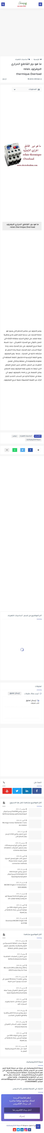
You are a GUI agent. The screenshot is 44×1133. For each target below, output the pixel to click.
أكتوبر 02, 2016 (20, 820)
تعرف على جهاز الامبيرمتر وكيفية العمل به (16, 1050)
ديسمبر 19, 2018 (20, 977)
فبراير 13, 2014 (20, 894)
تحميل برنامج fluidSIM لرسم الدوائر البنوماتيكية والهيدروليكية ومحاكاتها (14, 813)
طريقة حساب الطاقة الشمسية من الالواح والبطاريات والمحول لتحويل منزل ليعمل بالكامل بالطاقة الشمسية (15, 946)
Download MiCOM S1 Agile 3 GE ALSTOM (16, 922)
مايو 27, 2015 (21, 831)
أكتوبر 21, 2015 (20, 999)
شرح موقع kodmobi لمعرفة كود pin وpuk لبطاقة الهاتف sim (16, 898)
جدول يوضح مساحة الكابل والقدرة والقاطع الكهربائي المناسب (15, 1014)
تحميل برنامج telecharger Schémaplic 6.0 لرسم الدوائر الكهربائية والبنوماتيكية (17, 874)
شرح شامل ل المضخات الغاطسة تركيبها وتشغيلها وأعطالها (15, 958)
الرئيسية (38, 59)
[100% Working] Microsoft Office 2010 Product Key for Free (15, 969)
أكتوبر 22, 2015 (20, 905)
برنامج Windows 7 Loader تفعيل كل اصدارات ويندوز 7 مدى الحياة (14, 980)
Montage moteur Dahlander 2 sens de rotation (14, 824)
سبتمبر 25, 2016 (20, 941)
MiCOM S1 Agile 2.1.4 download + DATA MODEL (15, 886)
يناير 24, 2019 (21, 869)
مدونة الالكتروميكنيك (13, 1126)
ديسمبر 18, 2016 (20, 843)
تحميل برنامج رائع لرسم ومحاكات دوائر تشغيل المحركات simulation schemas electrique (15, 848)
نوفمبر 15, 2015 (20, 809)
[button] (30, 450)
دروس (15, 436)
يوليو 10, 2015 (21, 954)
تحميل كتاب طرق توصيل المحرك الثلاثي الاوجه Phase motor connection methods (16, 861)
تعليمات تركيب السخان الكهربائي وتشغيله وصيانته (15, 1026)
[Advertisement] (22, 32)
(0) (4, 79)
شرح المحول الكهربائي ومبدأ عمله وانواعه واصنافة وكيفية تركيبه (15, 992)
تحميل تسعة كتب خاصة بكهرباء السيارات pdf (16, 1003)
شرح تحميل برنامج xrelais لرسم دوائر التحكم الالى (16, 835)
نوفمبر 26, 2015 (20, 1022)
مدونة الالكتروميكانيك (33, 440)
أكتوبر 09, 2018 (20, 856)
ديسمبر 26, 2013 (20, 1046)
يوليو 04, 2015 (21, 1010)
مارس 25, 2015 (20, 988)
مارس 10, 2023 (20, 882)
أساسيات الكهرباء (22, 59)
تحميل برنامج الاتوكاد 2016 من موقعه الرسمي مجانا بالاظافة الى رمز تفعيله (15, 910)
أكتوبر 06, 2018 (20, 965)
